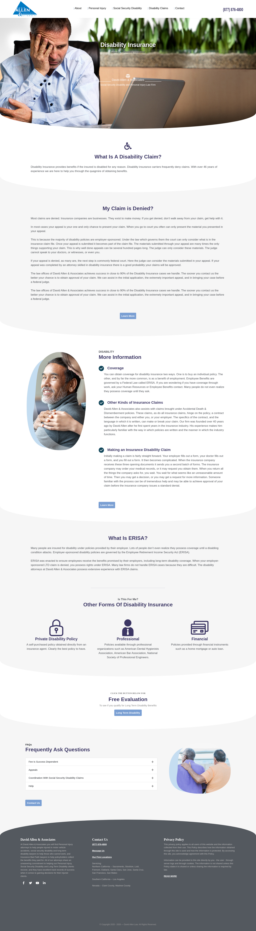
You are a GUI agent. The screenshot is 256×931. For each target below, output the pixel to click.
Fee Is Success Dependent (43, 761)
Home (114, 51)
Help (31, 786)
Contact (179, 8)
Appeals (33, 769)
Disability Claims (158, 8)
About (77, 8)
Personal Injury (96, 8)
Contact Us (33, 803)
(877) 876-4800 (99, 844)
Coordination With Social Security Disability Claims (56, 777)
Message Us (98, 850)
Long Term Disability (128, 712)
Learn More (128, 316)
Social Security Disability (127, 8)
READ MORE (170, 876)
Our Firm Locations (102, 857)
